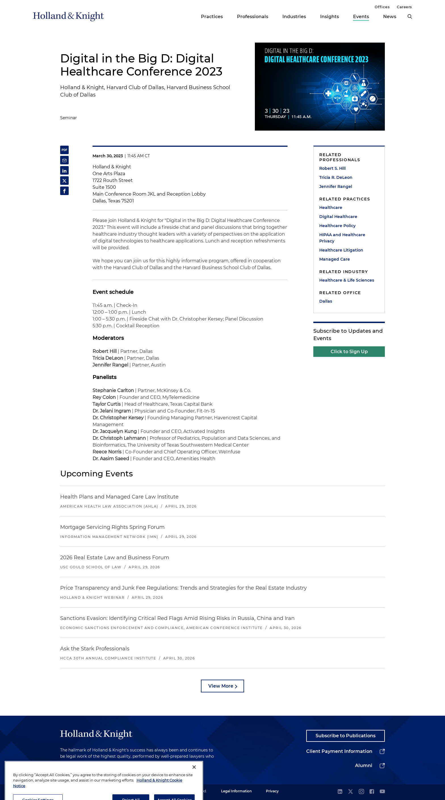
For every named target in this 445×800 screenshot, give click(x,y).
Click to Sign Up (349, 351)
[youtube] (382, 792)
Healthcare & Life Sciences (346, 280)
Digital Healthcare (338, 216)
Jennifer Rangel (335, 186)
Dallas (325, 301)
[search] (410, 16)
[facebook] (372, 792)
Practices (212, 16)
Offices (382, 7)
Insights (329, 16)
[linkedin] (340, 792)
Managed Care (334, 259)
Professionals (252, 16)
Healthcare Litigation (341, 250)
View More (220, 686)
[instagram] (361, 792)
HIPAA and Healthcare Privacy (342, 238)
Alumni (363, 765)
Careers (404, 7)
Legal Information (236, 791)
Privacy (272, 791)
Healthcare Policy (337, 225)
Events (361, 16)
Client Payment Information (339, 751)
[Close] (194, 787)
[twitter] (350, 792)
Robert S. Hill (332, 168)
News (389, 16)
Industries (294, 16)
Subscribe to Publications (345, 735)
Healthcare (330, 207)
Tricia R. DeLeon (335, 177)
